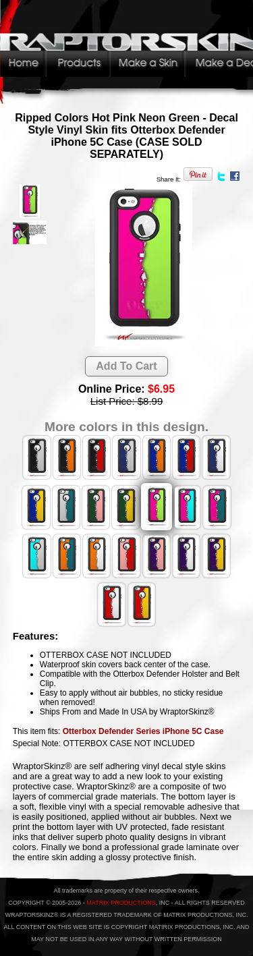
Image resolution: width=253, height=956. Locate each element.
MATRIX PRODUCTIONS (120, 902)
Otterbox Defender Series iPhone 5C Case (143, 731)
